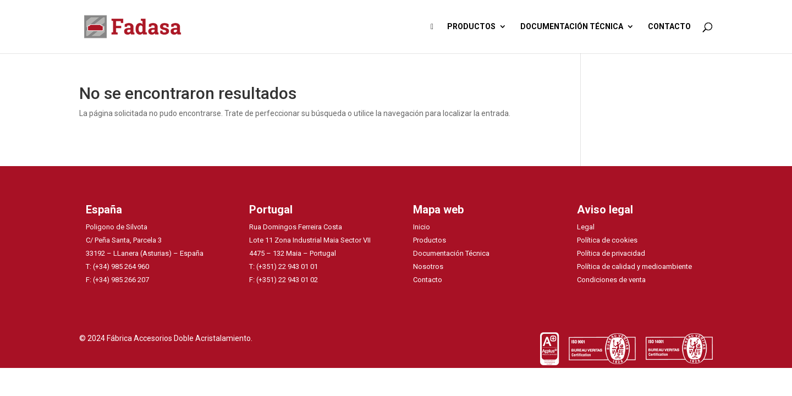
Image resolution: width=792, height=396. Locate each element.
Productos (429, 240)
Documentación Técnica (451, 253)
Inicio (421, 227)
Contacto (427, 280)
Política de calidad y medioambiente (634, 266)
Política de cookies (607, 240)
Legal (586, 227)
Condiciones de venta (611, 280)
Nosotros (428, 266)
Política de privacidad (611, 253)
